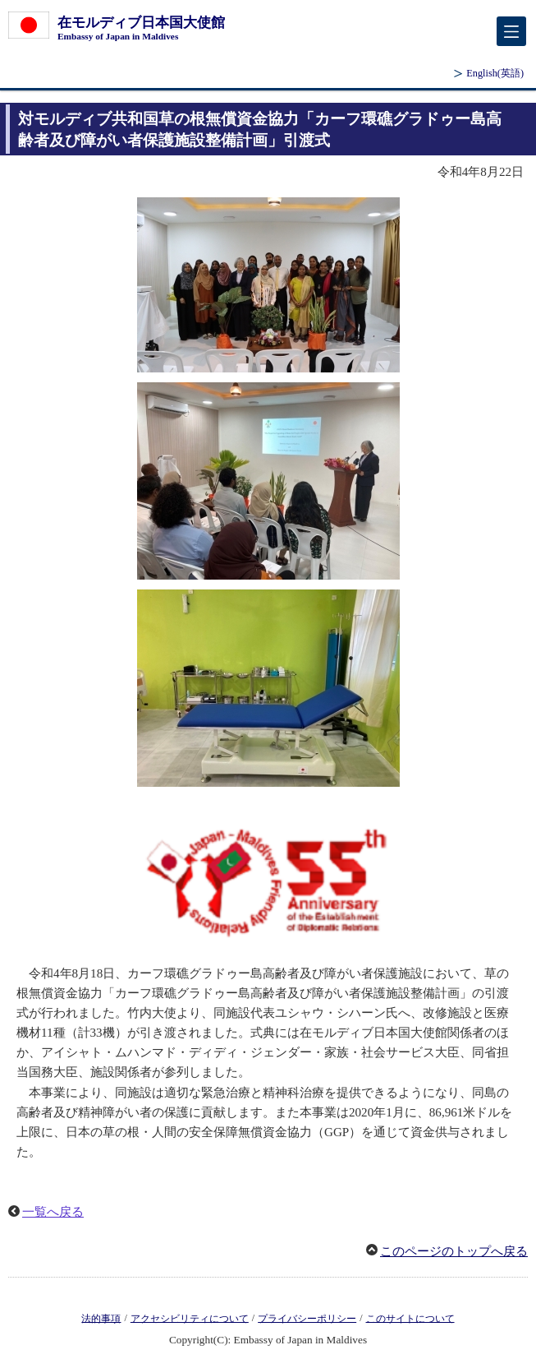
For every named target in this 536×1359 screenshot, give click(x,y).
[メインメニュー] (511, 31)
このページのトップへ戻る (454, 1251)
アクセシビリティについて (190, 1318)
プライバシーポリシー (307, 1318)
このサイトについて (410, 1318)
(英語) (495, 73)
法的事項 (101, 1318)
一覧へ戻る (53, 1211)
